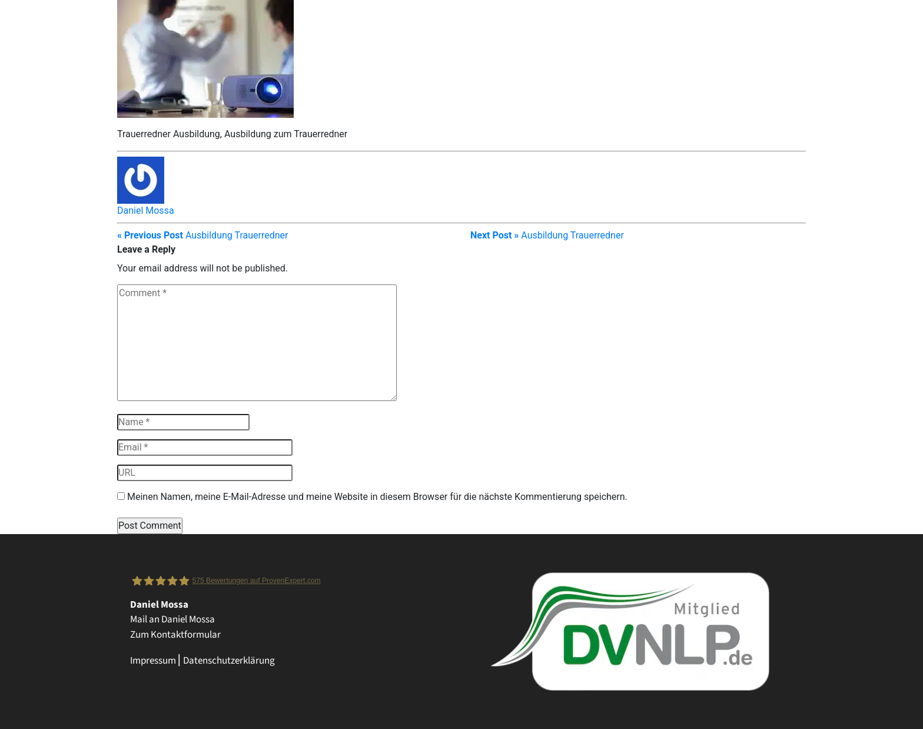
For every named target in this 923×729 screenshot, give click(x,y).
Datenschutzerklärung (229, 661)
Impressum (153, 661)
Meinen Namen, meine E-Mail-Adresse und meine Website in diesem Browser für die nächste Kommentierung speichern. (377, 496)
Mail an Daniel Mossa (172, 619)
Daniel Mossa (145, 210)
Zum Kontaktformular (175, 635)
